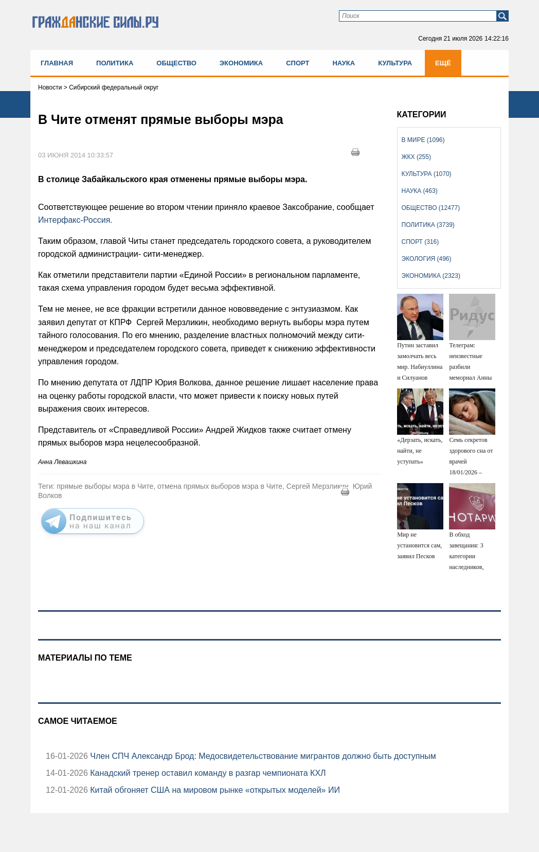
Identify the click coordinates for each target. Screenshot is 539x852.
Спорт (297, 63)
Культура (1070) (427, 173)
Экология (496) (427, 258)
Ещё (443, 63)
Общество (176, 63)
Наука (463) (420, 190)
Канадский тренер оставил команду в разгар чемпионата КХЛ (207, 773)
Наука (343, 63)
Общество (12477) (431, 207)
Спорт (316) (420, 241)
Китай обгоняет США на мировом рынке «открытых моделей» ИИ (214, 790)
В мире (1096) (423, 140)
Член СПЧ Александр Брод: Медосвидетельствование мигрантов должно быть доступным (262, 756)
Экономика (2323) (431, 275)
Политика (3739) (428, 224)
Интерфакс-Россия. (75, 220)
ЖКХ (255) (416, 157)
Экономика (241, 63)
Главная (57, 63)
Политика (114, 63)
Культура (395, 63)
